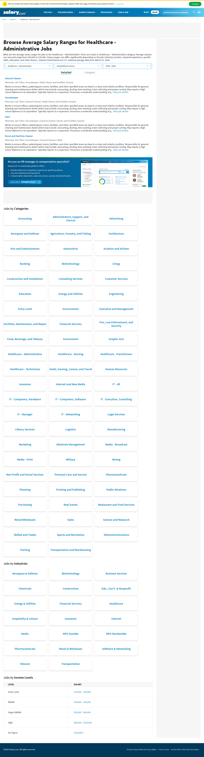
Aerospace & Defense (25, 573)
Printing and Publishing (70, 489)
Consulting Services (70, 279)
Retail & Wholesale (70, 649)
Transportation (70, 664)
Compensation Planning (175, 12)
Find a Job (124, 12)
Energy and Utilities (71, 294)
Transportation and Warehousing (70, 550)
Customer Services (116, 279)
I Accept (195, 4)
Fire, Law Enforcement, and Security (116, 323)
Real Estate (71, 504)
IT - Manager (25, 414)
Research (13, 19)
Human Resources (116, 369)
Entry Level (25, 309)
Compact (89, 72)
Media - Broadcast (116, 444)
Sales (70, 520)
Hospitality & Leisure (25, 618)
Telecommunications (116, 535)
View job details (121, 92)
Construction (71, 588)
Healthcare (116, 603)
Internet (116, 618)
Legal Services (116, 414)
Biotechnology (70, 263)
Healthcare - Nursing (70, 354)
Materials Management (70, 444)
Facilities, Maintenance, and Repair (25, 324)
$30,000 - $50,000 (82, 702)
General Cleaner (13, 78)
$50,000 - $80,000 (82, 712)
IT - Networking (70, 414)
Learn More (120, 4)
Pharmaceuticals (116, 474)
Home (4, 19)
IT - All (116, 384)
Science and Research (116, 520)
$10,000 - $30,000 (82, 691)
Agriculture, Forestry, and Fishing (70, 233)
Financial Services (71, 324)
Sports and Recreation (70, 535)
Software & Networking (116, 649)
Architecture (116, 233)
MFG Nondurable (116, 633)
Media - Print (25, 459)
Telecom (25, 664)
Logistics (70, 429)
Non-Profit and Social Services (24, 474)
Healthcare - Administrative (25, 354)
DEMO (155, 12)
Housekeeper (11, 97)
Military (70, 459)
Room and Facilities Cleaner (19, 135)
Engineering (116, 294)
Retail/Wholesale (24, 520)
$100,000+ (79, 732)
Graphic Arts (116, 339)
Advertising (116, 218)
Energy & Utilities (25, 603)
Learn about (25, 182)
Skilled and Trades (25, 535)
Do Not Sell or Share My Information (185, 749)
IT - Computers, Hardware (25, 399)
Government (70, 339)
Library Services (25, 429)
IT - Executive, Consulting (116, 399)
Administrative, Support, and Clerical (70, 218)
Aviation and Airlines (116, 248)
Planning (25, 489)
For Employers (66, 12)
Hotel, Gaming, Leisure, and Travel (70, 369)
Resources (107, 12)
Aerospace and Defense (25, 233)
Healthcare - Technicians (25, 369)
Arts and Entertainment (25, 248)
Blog (146, 12)
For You (49, 12)
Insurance (25, 384)
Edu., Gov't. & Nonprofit (116, 588)
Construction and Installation (25, 279)
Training (25, 550)
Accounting (25, 218)
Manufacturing (116, 429)
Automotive (70, 248)
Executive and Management (116, 309)
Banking (25, 263)
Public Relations (116, 489)
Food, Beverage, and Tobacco (25, 339)
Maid (7, 116)
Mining (116, 459)
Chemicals (25, 588)
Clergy (116, 263)
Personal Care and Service (71, 474)
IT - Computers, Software (70, 399)
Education (25, 294)
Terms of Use (164, 749)
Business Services (116, 573)
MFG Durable (70, 633)
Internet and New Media (70, 384)
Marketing (25, 444)
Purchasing (25, 504)
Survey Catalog (88, 12)
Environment (71, 309)
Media (25, 633)
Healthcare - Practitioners (116, 354)
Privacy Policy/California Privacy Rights (142, 749)
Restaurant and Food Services (116, 504)
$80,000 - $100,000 (83, 722)
